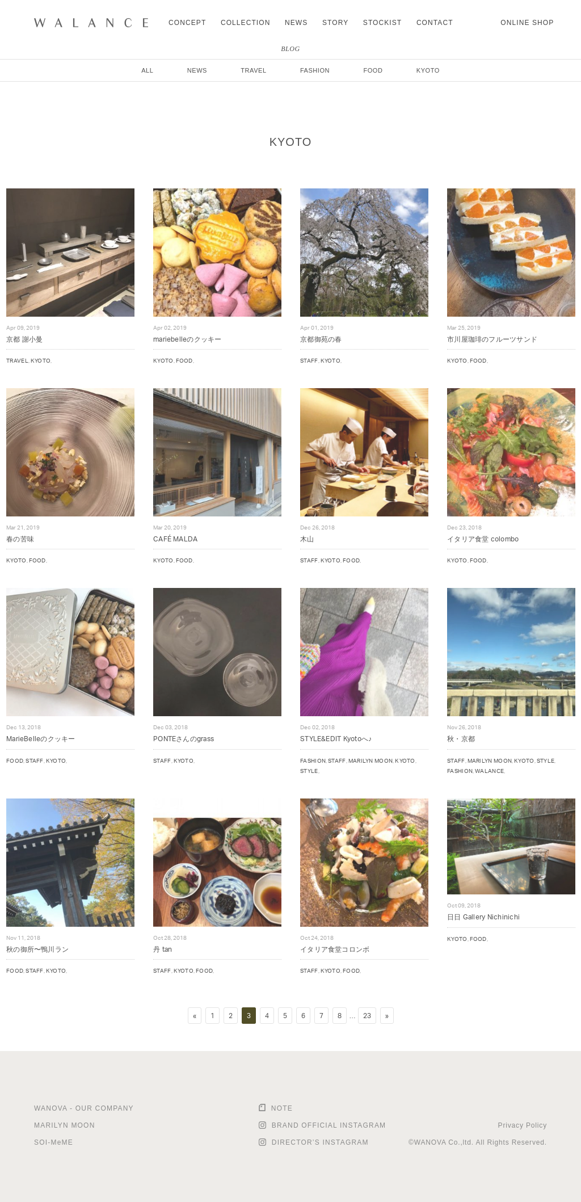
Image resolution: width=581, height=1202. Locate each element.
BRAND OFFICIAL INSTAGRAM (329, 1125)
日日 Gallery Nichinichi (483, 917)
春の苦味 (20, 539)
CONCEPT (187, 23)
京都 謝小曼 (24, 339)
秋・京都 (461, 738)
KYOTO (428, 70)
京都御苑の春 (321, 339)
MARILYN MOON (370, 760)
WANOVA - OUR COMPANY (84, 1108)
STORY (335, 23)
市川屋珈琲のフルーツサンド (492, 339)
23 (367, 1015)
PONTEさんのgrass (183, 738)
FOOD (372, 70)
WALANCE (489, 770)
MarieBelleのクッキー (40, 738)
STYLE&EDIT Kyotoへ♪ (336, 738)
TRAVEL (253, 70)
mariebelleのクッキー (187, 339)
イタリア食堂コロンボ (334, 949)
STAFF (309, 360)
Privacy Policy (522, 1125)
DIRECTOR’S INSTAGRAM (320, 1142)
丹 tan (162, 949)
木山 (307, 539)
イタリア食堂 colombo (483, 539)
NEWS (296, 23)
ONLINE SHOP (527, 23)
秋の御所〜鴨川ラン (37, 949)
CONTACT (434, 23)
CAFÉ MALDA (175, 539)
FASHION (315, 70)
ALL (147, 70)
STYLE (309, 770)
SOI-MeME (53, 1142)
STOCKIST (382, 23)
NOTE (282, 1108)
